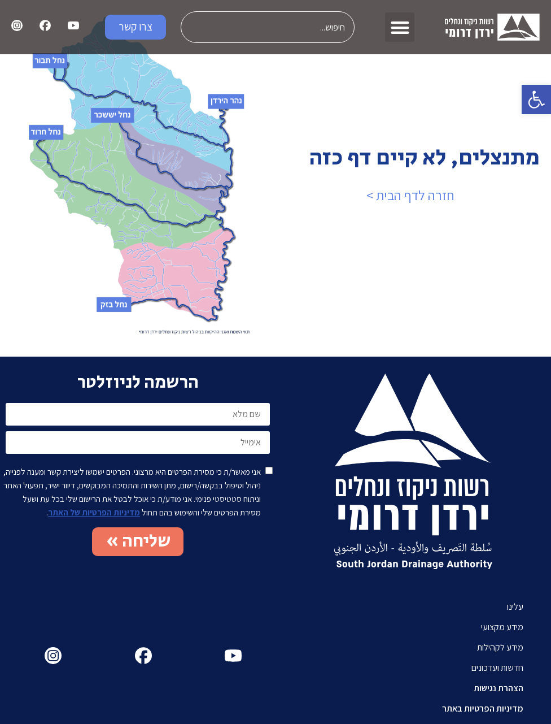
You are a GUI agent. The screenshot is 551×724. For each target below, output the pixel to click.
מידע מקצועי (502, 627)
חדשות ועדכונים (497, 668)
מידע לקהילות (500, 647)
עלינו (515, 607)
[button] (536, 99)
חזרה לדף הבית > (410, 195)
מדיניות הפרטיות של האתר (94, 512)
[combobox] (268, 27)
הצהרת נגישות (498, 688)
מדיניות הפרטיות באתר (482, 708)
